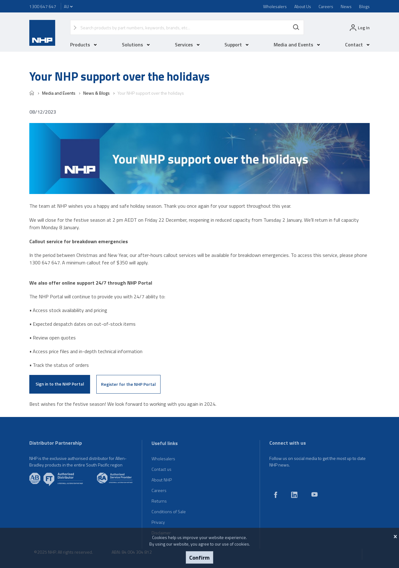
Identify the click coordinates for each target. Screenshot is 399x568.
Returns (159, 501)
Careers (326, 6)
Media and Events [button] (297, 44)
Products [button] (83, 44)
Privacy (158, 522)
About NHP (161, 479)
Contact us (161, 469)
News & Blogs (96, 93)
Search (296, 27)
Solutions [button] (136, 44)
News (346, 6)
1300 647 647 (42, 6)
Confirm (199, 557)
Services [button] (187, 44)
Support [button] (236, 44)
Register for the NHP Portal (128, 384)
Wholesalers (275, 6)
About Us (302, 6)
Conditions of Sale (168, 511)
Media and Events (58, 93)
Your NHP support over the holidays (151, 93)
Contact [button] (357, 44)
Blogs (364, 6)
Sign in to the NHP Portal (60, 384)
